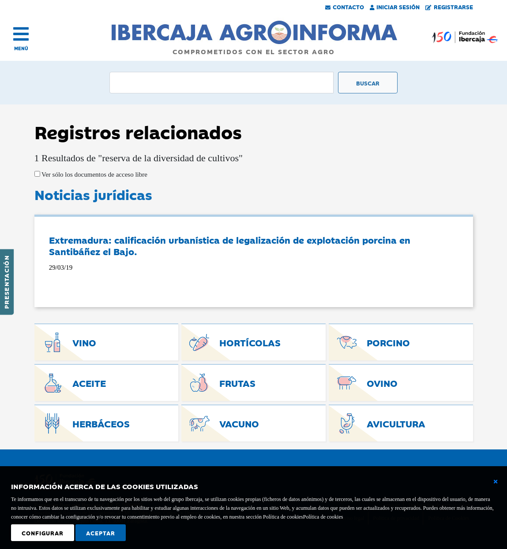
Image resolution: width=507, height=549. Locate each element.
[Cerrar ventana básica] (495, 482)
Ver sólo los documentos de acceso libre (93, 174)
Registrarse (449, 7)
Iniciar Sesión (395, 7)
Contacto (344, 7)
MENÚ (21, 48)
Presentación (6, 282)
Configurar (43, 533)
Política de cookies (323, 517)
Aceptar (100, 533)
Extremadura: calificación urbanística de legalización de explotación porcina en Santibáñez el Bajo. (229, 245)
